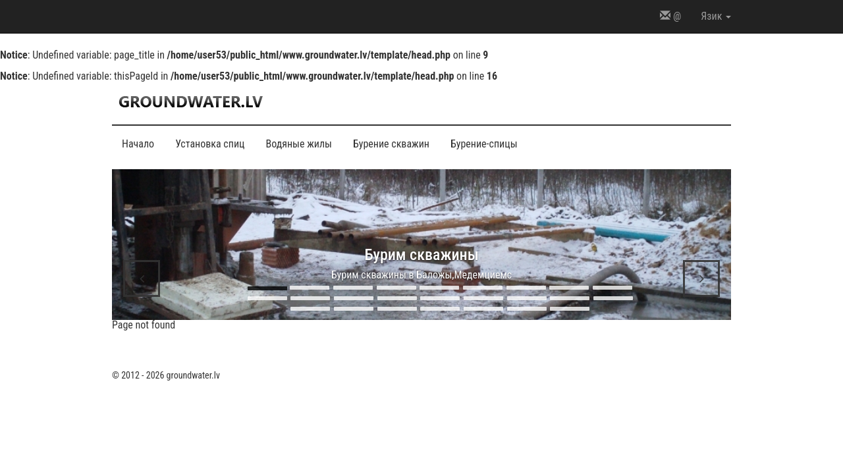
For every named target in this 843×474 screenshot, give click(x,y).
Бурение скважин (391, 144)
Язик (716, 16)
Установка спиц (209, 144)
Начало (138, 144)
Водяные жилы (298, 144)
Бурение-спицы (484, 144)
